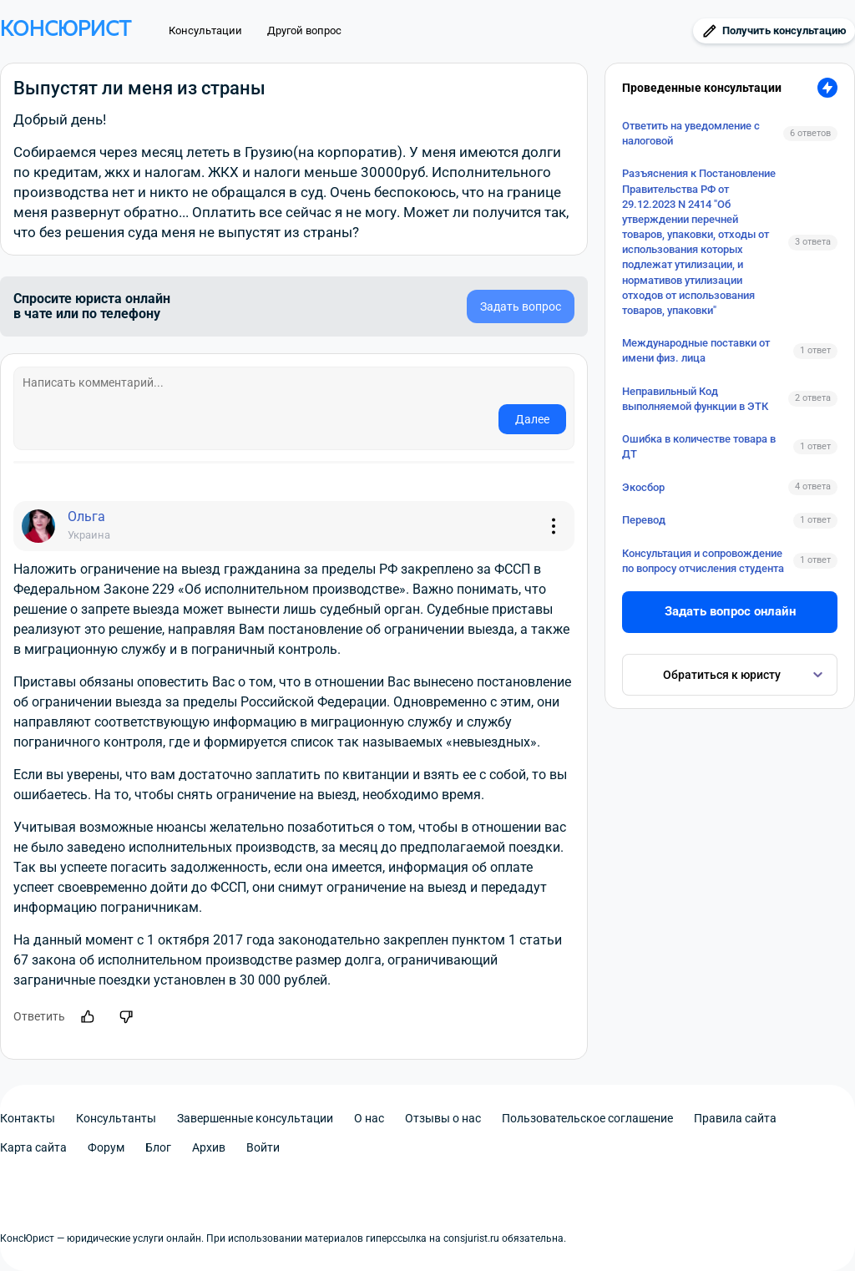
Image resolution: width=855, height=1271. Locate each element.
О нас (369, 1118)
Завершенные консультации (255, 1118)
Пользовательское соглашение (587, 1118)
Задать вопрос (520, 306)
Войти (263, 1147)
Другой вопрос (304, 30)
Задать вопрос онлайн (730, 611)
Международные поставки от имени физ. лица (696, 350)
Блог (158, 1147)
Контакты (27, 1118)
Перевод (643, 520)
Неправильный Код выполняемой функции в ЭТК (695, 399)
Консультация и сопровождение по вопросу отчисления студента (703, 561)
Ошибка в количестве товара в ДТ (699, 446)
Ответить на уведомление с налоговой (691, 133)
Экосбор (643, 487)
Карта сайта (33, 1147)
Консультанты (116, 1118)
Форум (106, 1147)
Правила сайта (735, 1118)
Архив (208, 1147)
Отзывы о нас (443, 1118)
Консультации (205, 30)
